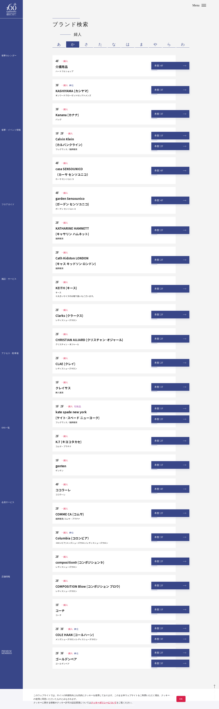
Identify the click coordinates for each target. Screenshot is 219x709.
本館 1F (158, 135)
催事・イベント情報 (11, 130)
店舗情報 (6, 577)
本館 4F (158, 65)
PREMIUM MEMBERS (7, 652)
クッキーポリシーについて (103, 702)
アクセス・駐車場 (10, 353)
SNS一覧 (6, 428)
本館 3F (158, 89)
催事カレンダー (9, 56)
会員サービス (8, 502)
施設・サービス (9, 279)
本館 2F (158, 146)
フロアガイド (8, 204)
